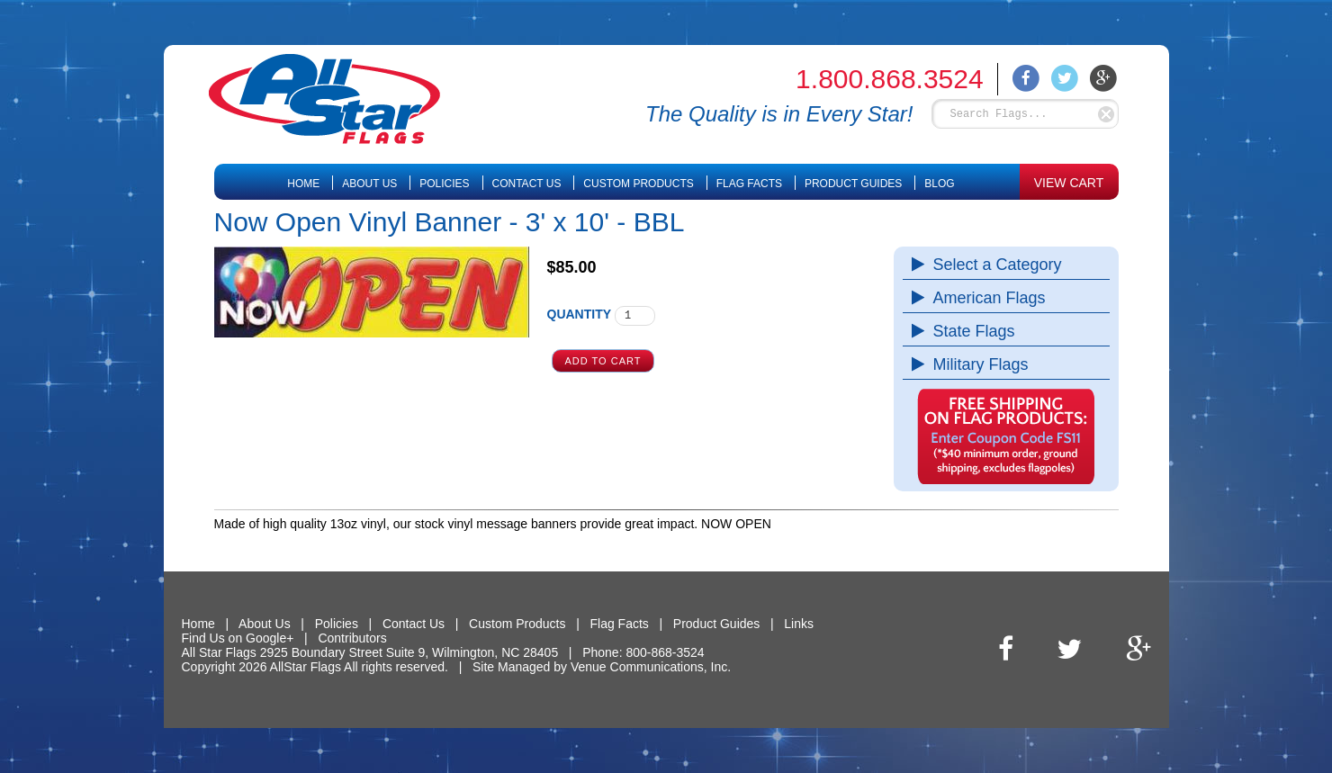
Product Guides (853, 183)
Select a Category (993, 265)
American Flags (985, 298)
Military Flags (976, 364)
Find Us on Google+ (238, 638)
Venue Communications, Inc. (651, 667)
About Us (369, 183)
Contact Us (527, 183)
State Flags (969, 331)
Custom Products (638, 183)
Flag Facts (749, 183)
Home (303, 183)
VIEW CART (1069, 182)
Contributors (352, 638)
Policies (444, 183)
